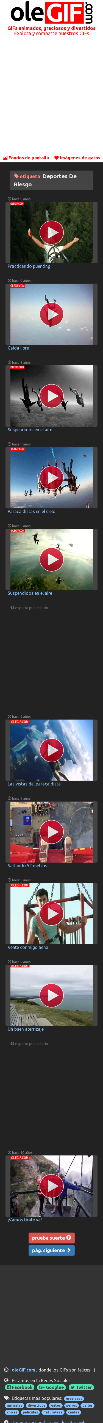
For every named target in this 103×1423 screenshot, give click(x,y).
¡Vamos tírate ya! (25, 1219)
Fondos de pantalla (29, 157)
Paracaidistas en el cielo (31, 511)
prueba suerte (51, 1237)
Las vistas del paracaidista (34, 783)
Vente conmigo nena (28, 947)
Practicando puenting (29, 266)
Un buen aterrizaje (26, 1029)
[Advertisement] (51, 98)
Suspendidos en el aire (30, 429)
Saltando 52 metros (27, 865)
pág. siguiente (51, 1250)
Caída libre (18, 347)
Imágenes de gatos (80, 157)
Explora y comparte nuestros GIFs (51, 33)
